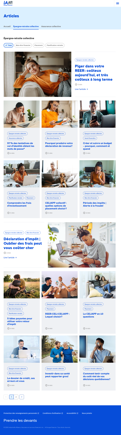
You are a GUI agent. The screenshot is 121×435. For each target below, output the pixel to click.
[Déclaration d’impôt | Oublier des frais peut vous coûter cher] (82, 244)
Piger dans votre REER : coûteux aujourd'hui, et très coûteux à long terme (94, 73)
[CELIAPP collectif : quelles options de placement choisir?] (60, 173)
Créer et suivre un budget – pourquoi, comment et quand (97, 146)
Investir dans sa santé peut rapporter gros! (57, 375)
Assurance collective (51, 26)
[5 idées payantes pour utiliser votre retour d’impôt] (22, 284)
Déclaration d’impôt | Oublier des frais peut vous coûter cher (23, 243)
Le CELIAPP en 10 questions (93, 315)
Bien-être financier (23, 45)
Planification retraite (55, 45)
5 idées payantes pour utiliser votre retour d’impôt (19, 321)
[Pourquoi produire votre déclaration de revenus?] (60, 114)
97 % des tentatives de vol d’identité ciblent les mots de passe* (20, 146)
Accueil (7, 26)
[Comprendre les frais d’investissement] (22, 173)
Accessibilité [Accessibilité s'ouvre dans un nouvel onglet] (71, 413)
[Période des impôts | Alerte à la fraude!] (97, 173)
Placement (38, 45)
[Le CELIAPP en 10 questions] (97, 284)
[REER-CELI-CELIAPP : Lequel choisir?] (60, 284)
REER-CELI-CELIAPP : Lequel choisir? (57, 315)
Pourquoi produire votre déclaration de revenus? (59, 144)
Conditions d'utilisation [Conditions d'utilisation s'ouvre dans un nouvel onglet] (52, 413)
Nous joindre (87, 413)
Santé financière (90, 138)
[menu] (117, 3)
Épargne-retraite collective (85, 60)
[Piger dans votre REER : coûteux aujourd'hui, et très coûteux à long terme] (37, 74)
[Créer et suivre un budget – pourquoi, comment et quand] (97, 114)
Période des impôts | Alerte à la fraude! (94, 204)
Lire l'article (81, 89)
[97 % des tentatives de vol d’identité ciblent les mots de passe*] (22, 114)
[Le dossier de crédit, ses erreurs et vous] (22, 349)
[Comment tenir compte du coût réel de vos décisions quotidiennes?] (97, 349)
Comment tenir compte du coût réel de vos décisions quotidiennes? (96, 376)
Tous (10, 45)
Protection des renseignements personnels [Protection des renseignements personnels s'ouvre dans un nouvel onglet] (20, 413)
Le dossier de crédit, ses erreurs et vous (21, 379)
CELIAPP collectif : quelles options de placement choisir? (56, 205)
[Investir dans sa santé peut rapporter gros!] (60, 349)
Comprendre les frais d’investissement (19, 204)
